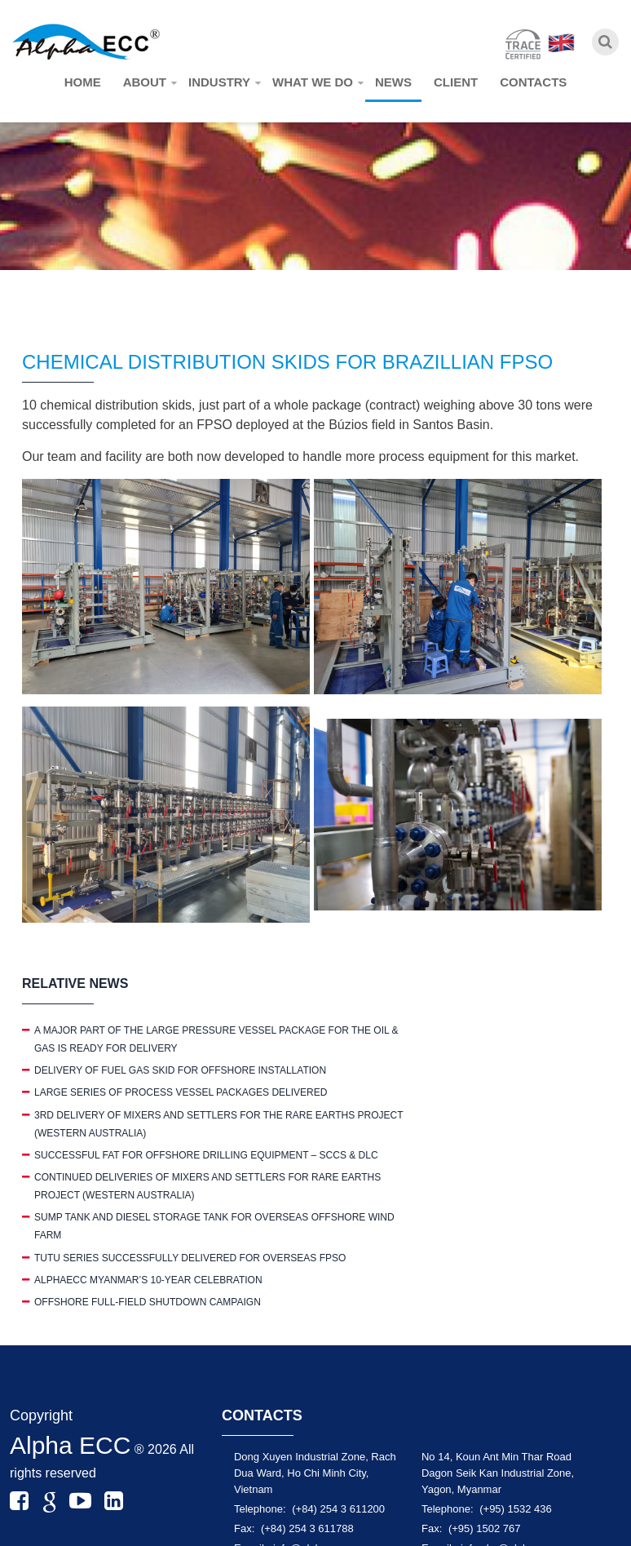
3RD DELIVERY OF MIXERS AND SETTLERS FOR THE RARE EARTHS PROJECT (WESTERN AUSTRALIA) (218, 1124)
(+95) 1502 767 (484, 1528)
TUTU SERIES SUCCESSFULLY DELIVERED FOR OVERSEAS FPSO (190, 1258)
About (144, 82)
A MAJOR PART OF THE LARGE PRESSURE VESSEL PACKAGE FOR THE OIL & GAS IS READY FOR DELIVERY (216, 1039)
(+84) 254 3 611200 (338, 1509)
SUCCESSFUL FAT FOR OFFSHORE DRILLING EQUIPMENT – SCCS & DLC (206, 1155)
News (393, 82)
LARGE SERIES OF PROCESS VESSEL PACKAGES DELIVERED (180, 1092)
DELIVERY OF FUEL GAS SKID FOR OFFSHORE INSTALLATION (180, 1070)
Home (82, 82)
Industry (219, 82)
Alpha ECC (70, 1445)
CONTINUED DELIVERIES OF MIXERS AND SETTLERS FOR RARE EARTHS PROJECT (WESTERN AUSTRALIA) (207, 1186)
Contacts (533, 82)
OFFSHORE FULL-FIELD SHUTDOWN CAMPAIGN (147, 1302)
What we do (312, 82)
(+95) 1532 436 (515, 1509)
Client (456, 82)
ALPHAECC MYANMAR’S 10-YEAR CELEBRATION (148, 1280)
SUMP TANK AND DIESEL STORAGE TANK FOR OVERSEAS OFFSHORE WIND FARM (214, 1226)
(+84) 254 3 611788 (307, 1528)
